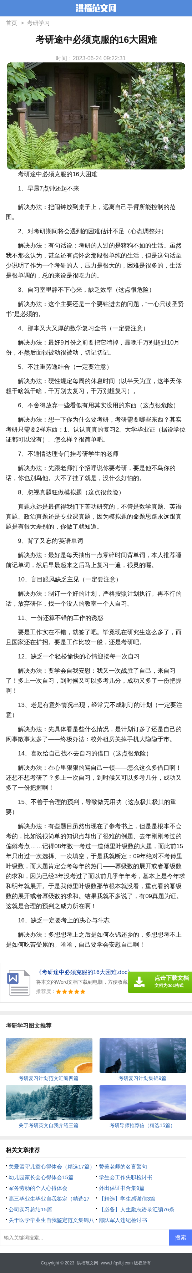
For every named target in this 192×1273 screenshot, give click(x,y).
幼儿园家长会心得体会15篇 (41, 1177)
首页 (11, 23)
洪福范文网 (87, 1263)
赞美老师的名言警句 (123, 1166)
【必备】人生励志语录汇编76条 (137, 1209)
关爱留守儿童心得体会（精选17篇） (52, 1166)
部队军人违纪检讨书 (123, 1220)
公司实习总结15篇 (30, 1209)
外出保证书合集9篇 (122, 1188)
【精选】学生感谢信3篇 (127, 1199)
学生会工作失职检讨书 (125, 1177)
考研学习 (38, 23)
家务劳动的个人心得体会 (38, 1188)
